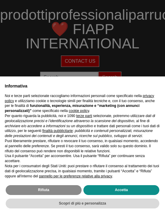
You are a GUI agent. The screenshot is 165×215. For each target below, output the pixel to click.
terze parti (84, 116)
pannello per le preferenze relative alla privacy (75, 176)
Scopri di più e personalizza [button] (82, 203)
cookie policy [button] (79, 111)
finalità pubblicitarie (57, 131)
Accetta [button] (121, 190)
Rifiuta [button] (43, 190)
